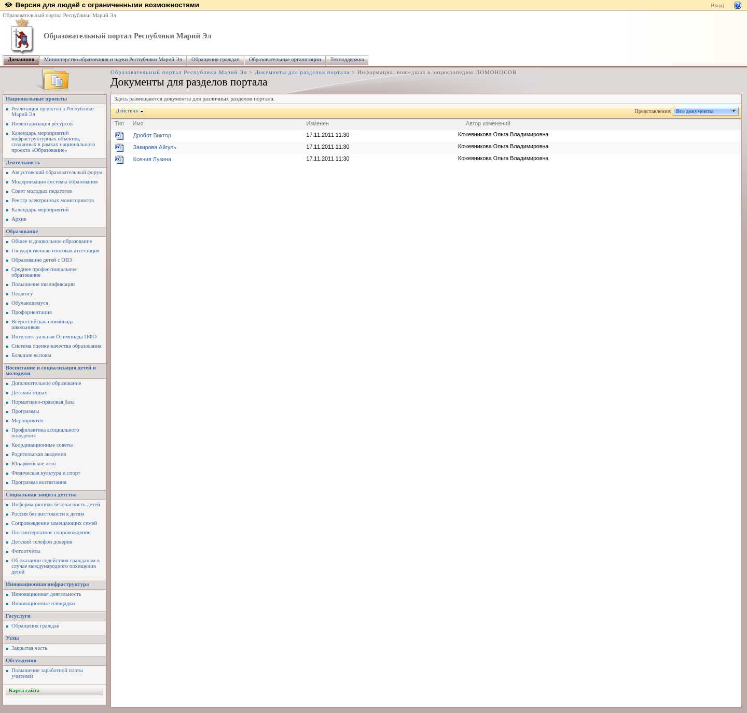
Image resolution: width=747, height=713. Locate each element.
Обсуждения (21, 660)
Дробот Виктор (152, 135)
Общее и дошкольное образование (51, 241)
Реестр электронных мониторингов (52, 200)
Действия (127, 110)
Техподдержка (347, 59)
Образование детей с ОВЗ (41, 260)
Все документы (695, 111)
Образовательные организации (285, 59)
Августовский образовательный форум (57, 172)
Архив (18, 219)
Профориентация (31, 312)
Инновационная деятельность (46, 594)
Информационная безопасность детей (55, 504)
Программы (25, 411)
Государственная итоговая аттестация (55, 250)
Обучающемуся (29, 303)
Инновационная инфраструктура (47, 584)
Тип (119, 123)
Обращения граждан (215, 59)
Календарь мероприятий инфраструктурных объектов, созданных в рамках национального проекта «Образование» (53, 141)
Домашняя (21, 59)
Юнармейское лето (33, 463)
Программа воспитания (38, 482)
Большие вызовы (31, 355)
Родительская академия (38, 454)
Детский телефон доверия (41, 542)
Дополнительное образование (46, 383)
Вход (716, 5)
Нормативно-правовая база (43, 402)
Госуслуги (18, 616)
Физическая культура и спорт (45, 473)
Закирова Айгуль (154, 147)
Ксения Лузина (152, 159)
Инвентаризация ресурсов (42, 123)
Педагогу (22, 293)
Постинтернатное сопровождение (50, 532)
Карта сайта (24, 690)
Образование (22, 231)
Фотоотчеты (25, 551)
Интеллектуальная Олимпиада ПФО (53, 336)
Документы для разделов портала (302, 72)
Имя (138, 123)
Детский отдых (29, 392)
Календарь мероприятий (39, 209)
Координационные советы (42, 445)
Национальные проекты (36, 99)
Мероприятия (27, 420)
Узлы (12, 638)
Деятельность (23, 162)
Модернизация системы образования (54, 181)
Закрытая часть (29, 648)
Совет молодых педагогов (41, 191)
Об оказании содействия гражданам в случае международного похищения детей (55, 566)
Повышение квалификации (43, 284)
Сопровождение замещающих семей (54, 523)
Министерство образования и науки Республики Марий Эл (113, 59)
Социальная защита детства (41, 494)
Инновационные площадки (43, 603)
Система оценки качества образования (56, 346)
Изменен (318, 123)
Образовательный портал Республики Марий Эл (59, 15)
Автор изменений (488, 123)
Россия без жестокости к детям (47, 514)
